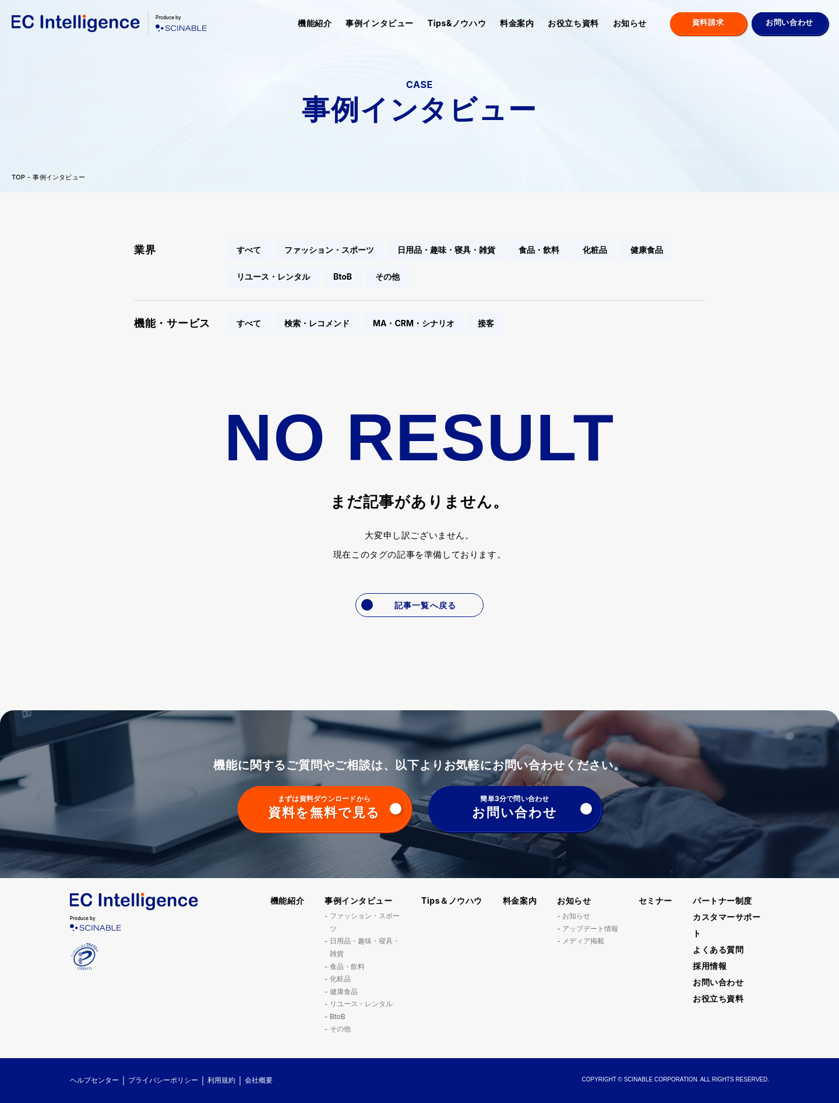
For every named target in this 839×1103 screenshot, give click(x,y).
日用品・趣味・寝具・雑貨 (446, 250)
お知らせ (630, 23)
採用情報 (710, 966)
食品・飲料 (539, 250)
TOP (18, 177)
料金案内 (517, 23)
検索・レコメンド (317, 323)
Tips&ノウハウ (457, 23)
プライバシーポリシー (163, 1080)
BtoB (342, 276)
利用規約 (221, 1080)
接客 (486, 323)
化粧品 (595, 250)
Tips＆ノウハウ (451, 900)
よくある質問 (718, 949)
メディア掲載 (583, 940)
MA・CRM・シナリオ (413, 323)
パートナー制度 (722, 900)
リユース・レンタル (273, 276)
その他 (387, 276)
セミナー (655, 900)
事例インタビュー (379, 23)
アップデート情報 (590, 928)
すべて (249, 250)
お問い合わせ (718, 982)
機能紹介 (315, 23)
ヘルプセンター (94, 1080)
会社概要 (259, 1080)
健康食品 (646, 250)
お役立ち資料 (573, 23)
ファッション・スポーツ (329, 250)
